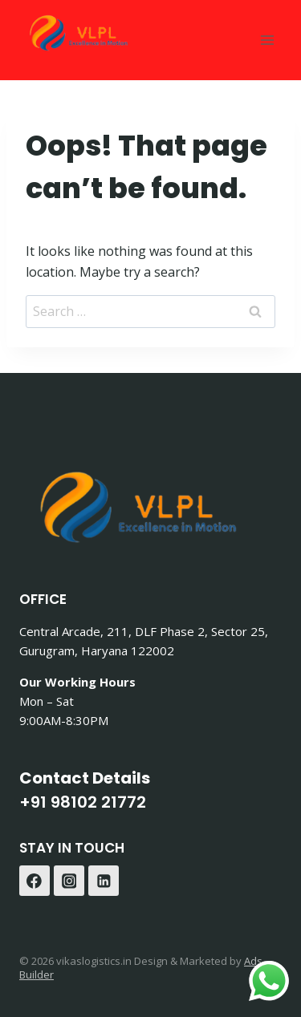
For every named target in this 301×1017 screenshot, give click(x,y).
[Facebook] (34, 880)
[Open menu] (267, 39)
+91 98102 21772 (82, 802)
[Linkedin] (103, 880)
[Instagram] (69, 880)
